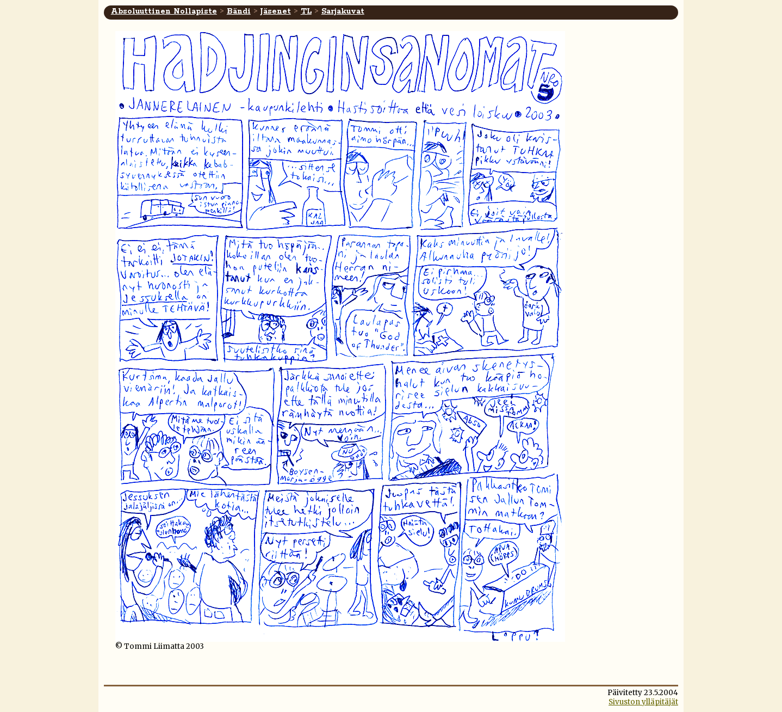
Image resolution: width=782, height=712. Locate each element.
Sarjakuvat (342, 11)
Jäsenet (275, 11)
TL (306, 11)
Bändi (239, 11)
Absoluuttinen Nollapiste (164, 11)
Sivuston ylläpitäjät (643, 702)
